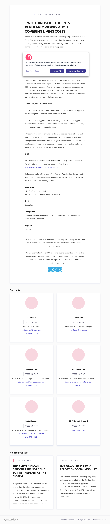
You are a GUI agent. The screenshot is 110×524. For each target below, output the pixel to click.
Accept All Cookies (76, 71)
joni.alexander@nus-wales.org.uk (78, 382)
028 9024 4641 (31, 437)
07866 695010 (32, 333)
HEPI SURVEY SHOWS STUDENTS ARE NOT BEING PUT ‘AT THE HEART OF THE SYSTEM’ (29, 471)
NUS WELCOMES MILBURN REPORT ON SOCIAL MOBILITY (78, 467)
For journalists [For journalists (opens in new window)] (84, 520)
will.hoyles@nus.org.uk (31, 330)
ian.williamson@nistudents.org (31, 434)
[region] (56, 64)
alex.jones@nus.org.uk (78, 330)
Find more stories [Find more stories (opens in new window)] (100, 520)
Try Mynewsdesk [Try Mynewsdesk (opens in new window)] (68, 520)
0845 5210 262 (78, 430)
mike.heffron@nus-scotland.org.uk (31, 382)
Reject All (57, 71)
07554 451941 (32, 385)
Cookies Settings (32, 71)
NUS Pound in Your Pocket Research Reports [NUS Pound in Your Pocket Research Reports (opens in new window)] (42, 194)
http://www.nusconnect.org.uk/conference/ (41, 167)
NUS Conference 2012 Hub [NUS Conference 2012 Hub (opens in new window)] (35, 191)
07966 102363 (78, 385)
